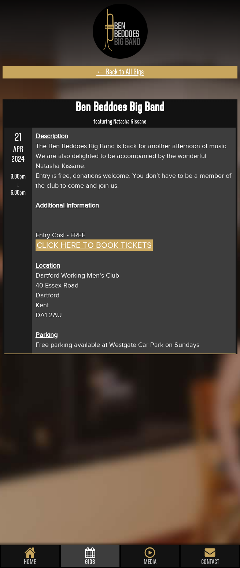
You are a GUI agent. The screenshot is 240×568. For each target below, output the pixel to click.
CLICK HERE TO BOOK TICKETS (94, 245)
